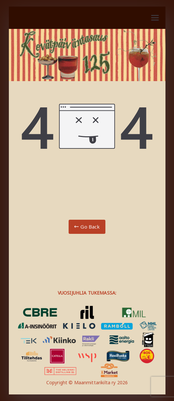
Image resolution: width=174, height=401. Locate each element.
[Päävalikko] (155, 17)
